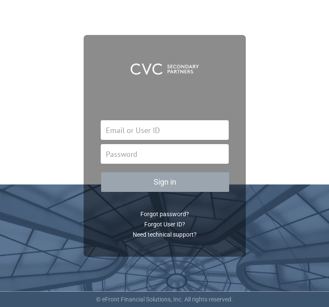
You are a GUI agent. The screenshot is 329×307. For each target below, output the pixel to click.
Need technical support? (165, 234)
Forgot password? (164, 214)
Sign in (165, 181)
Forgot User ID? (164, 224)
